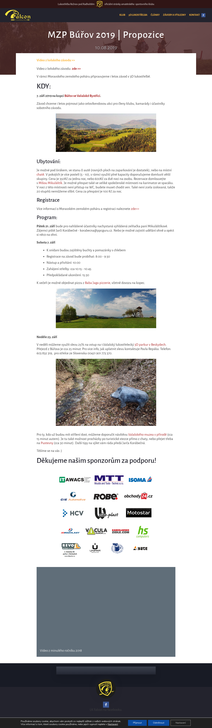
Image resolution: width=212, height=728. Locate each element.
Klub (122, 15)
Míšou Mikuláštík (50, 183)
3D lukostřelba (138, 15)
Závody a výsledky (174, 15)
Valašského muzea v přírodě (147, 434)
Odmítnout (158, 722)
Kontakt (194, 15)
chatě (40, 174)
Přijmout (137, 722)
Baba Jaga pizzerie (97, 283)
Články (155, 15)
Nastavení (113, 724)
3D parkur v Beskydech (150, 344)
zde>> (135, 209)
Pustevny (47, 443)
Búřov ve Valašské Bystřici (82, 96)
